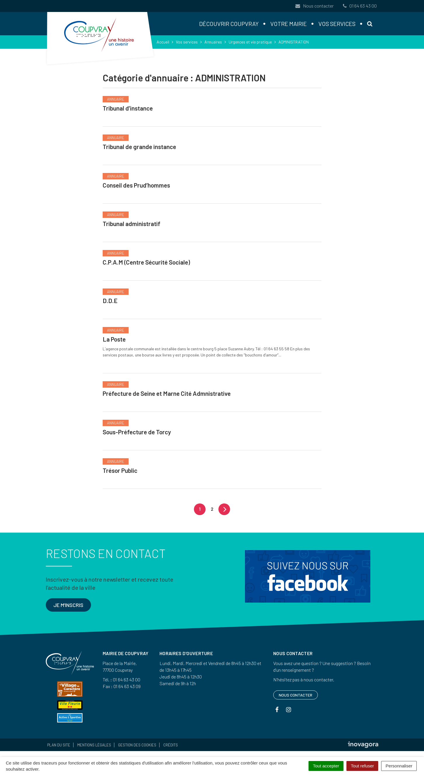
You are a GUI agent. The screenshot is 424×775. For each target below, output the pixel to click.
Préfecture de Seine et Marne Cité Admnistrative (167, 393)
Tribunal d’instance (128, 108)
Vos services (336, 23)
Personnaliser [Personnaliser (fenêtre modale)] (399, 765)
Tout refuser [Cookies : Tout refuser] (362, 765)
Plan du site (58, 745)
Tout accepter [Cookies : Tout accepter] (326, 765)
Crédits (170, 745)
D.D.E (110, 300)
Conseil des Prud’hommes (136, 185)
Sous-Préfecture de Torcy (137, 431)
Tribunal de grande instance (139, 146)
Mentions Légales (94, 745)
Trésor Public (120, 470)
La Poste (114, 339)
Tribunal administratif (131, 223)
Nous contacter (314, 5)
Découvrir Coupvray (229, 23)
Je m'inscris (68, 605)
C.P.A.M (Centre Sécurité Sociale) (146, 262)
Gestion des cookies (137, 745)
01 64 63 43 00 (359, 5)
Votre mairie (288, 23)
